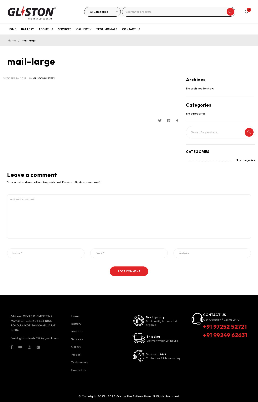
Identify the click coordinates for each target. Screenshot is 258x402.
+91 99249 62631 (225, 335)
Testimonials (79, 362)
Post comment (129, 271)
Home (12, 40)
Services (77, 339)
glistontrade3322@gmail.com (39, 338)
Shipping (153, 336)
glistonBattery (44, 78)
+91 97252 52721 (225, 326)
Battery (76, 323)
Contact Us (78, 370)
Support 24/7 (156, 354)
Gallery (76, 347)
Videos (75, 354)
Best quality (155, 317)
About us (77, 331)
